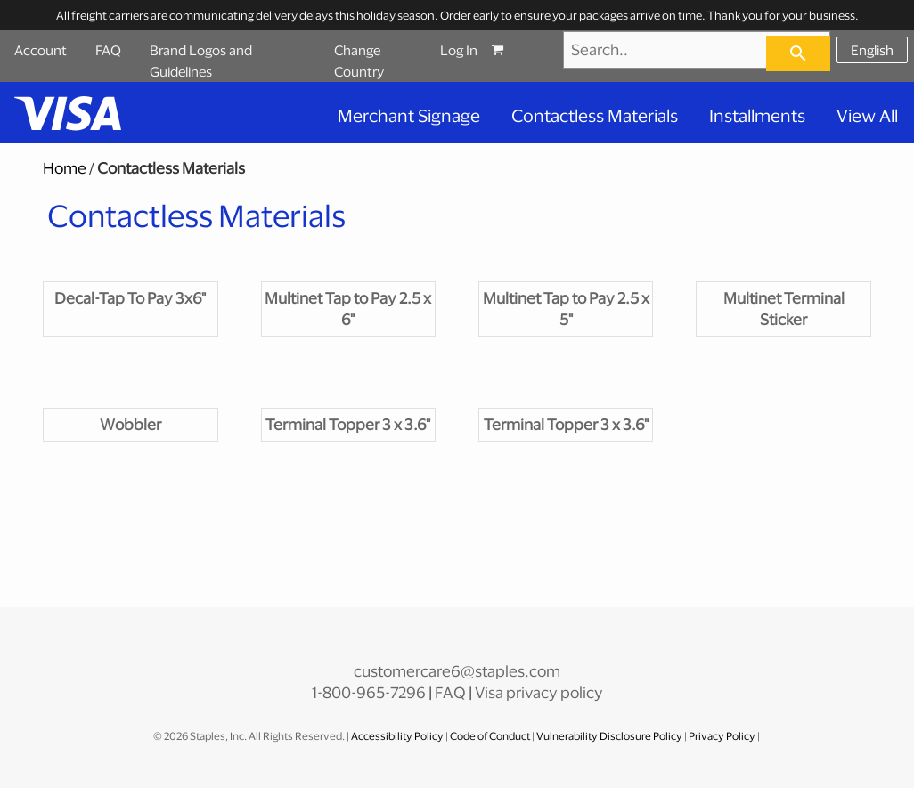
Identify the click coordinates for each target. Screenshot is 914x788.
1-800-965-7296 (369, 692)
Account (40, 50)
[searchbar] (798, 53)
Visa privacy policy (539, 692)
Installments (757, 115)
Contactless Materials (594, 115)
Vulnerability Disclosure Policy (609, 736)
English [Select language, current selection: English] (872, 50)
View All (867, 115)
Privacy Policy (722, 736)
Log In (458, 50)
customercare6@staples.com (457, 670)
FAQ (108, 50)
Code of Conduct (491, 736)
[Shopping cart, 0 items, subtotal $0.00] (515, 50)
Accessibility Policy (398, 736)
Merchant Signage (409, 115)
